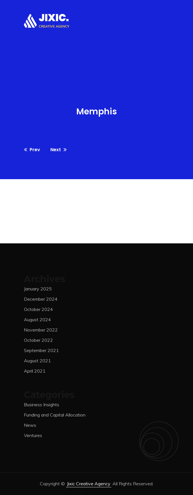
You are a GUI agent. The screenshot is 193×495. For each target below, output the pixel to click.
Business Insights (41, 406)
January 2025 (38, 290)
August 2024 (37, 321)
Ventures (33, 437)
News (30, 426)
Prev (32, 149)
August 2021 (37, 362)
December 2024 (41, 300)
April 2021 (35, 372)
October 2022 (38, 341)
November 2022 (41, 331)
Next (58, 149)
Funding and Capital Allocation (54, 416)
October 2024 (38, 310)
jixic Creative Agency (88, 483)
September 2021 (41, 351)
